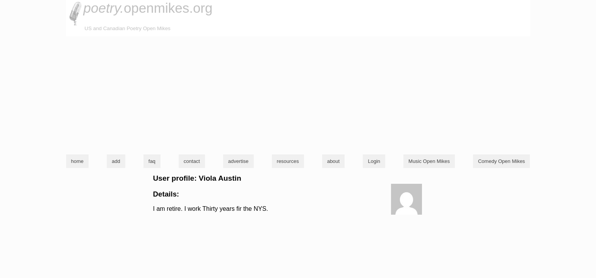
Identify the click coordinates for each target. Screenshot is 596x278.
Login (374, 161)
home (77, 161)
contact (192, 161)
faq (152, 161)
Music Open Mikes (429, 161)
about (333, 161)
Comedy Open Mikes (501, 161)
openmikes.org (148, 7)
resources (288, 161)
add (116, 161)
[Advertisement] (298, 94)
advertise (238, 161)
